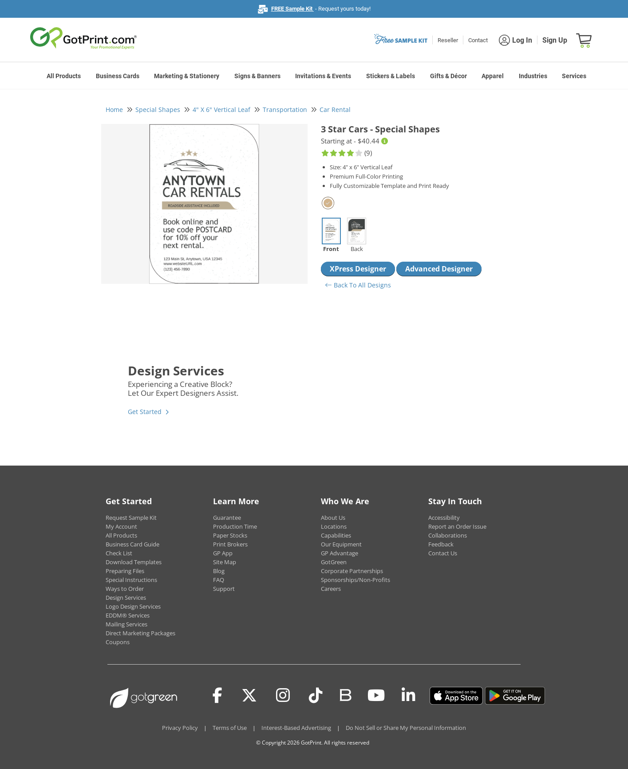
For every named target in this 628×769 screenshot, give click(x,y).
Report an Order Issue (457, 526)
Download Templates (134, 562)
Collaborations (447, 535)
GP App (223, 553)
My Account (121, 526)
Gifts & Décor (448, 76)
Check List (119, 553)
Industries (533, 76)
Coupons (118, 642)
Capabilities (336, 535)
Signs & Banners (257, 76)
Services (574, 76)
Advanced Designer (439, 269)
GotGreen (334, 562)
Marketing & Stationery (186, 76)
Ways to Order (125, 589)
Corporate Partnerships (352, 571)
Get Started (145, 411)
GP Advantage (339, 553)
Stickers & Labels (390, 76)
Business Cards (117, 76)
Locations (334, 526)
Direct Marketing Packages (140, 633)
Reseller (448, 40)
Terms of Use (230, 728)
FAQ (218, 580)
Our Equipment (341, 544)
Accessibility (444, 518)
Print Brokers (230, 544)
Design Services (126, 598)
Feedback (441, 544)
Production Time (235, 526)
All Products (64, 76)
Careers (331, 589)
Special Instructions (131, 580)
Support (224, 589)
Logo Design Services (133, 606)
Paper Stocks (230, 535)
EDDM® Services (128, 615)
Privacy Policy (180, 728)
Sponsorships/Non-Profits (355, 580)
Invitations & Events (323, 76)
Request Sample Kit (131, 518)
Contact (478, 40)
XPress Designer (358, 269)
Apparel (493, 76)
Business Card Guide (132, 544)
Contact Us (442, 553)
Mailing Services (126, 624)
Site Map (224, 562)
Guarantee (227, 518)
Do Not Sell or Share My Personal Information (406, 728)
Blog (219, 571)
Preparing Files (125, 571)
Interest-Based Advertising (296, 728)
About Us (333, 518)
